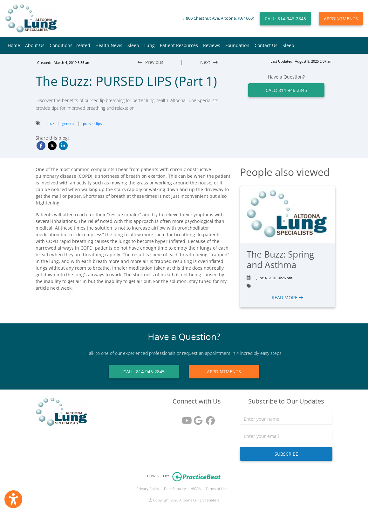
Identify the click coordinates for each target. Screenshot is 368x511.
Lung (149, 45)
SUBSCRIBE (286, 454)
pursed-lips (92, 123)
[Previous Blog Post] (150, 62)
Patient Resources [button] (179, 45)
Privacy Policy (147, 488)
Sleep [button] (133, 45)
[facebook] (209, 418)
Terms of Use (216, 488)
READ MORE (287, 297)
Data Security (175, 488)
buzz (50, 123)
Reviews (211, 45)
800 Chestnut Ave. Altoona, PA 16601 (220, 18)
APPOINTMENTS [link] (224, 372)
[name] (286, 419)
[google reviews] (197, 418)
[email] (286, 436)
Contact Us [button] (266, 45)
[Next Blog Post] (209, 62)
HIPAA (196, 488)
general (68, 123)
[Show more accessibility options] (13, 499)
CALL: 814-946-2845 (285, 19)
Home (14, 45)
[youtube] (184, 418)
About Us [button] (34, 45)
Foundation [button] (237, 45)
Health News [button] (108, 45)
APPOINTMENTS (341, 19)
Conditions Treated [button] (70, 45)
